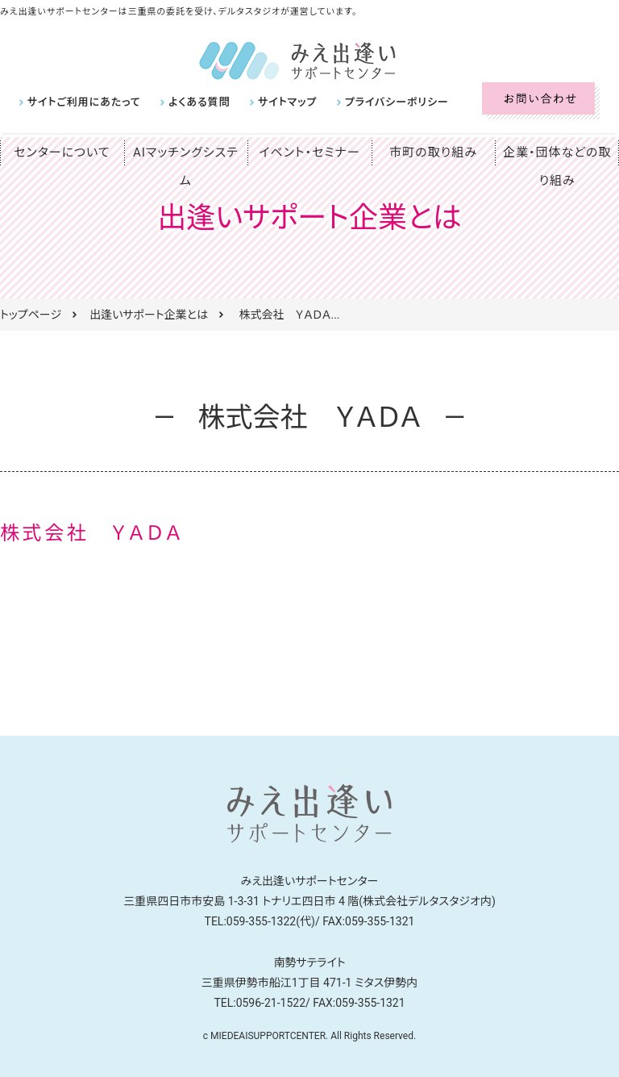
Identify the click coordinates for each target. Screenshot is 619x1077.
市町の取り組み (434, 152)
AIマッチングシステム (185, 152)
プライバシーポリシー (373, 102)
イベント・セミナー (310, 152)
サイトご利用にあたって (79, 102)
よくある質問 (188, 102)
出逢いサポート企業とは (148, 314)
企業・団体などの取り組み (557, 166)
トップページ (30, 314)
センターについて (62, 152)
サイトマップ (270, 102)
